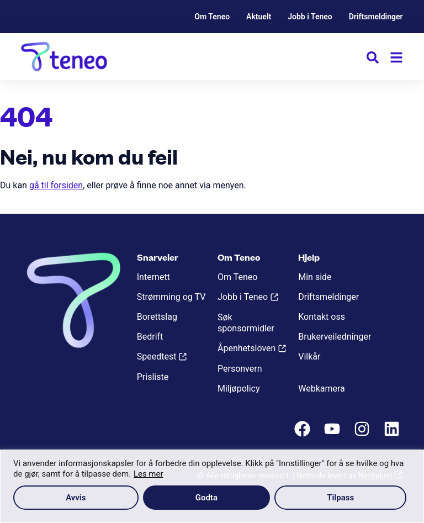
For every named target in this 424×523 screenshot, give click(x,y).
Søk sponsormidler (246, 323)
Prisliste (152, 377)
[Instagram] (363, 434)
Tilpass (340, 498)
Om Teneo (212, 16)
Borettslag (157, 316)
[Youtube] (333, 434)
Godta (206, 498)
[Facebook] (303, 434)
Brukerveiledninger (334, 336)
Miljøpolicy (238, 388)
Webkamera (321, 388)
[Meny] (396, 57)
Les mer (148, 474)
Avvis (76, 498)
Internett (153, 277)
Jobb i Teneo (310, 16)
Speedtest (157, 356)
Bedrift (150, 336)
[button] (373, 59)
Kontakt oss (321, 316)
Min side (314, 277)
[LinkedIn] (393, 434)
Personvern (240, 368)
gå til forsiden (56, 185)
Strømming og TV (171, 297)
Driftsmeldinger (376, 16)
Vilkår (309, 356)
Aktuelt (258, 16)
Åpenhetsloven (246, 348)
